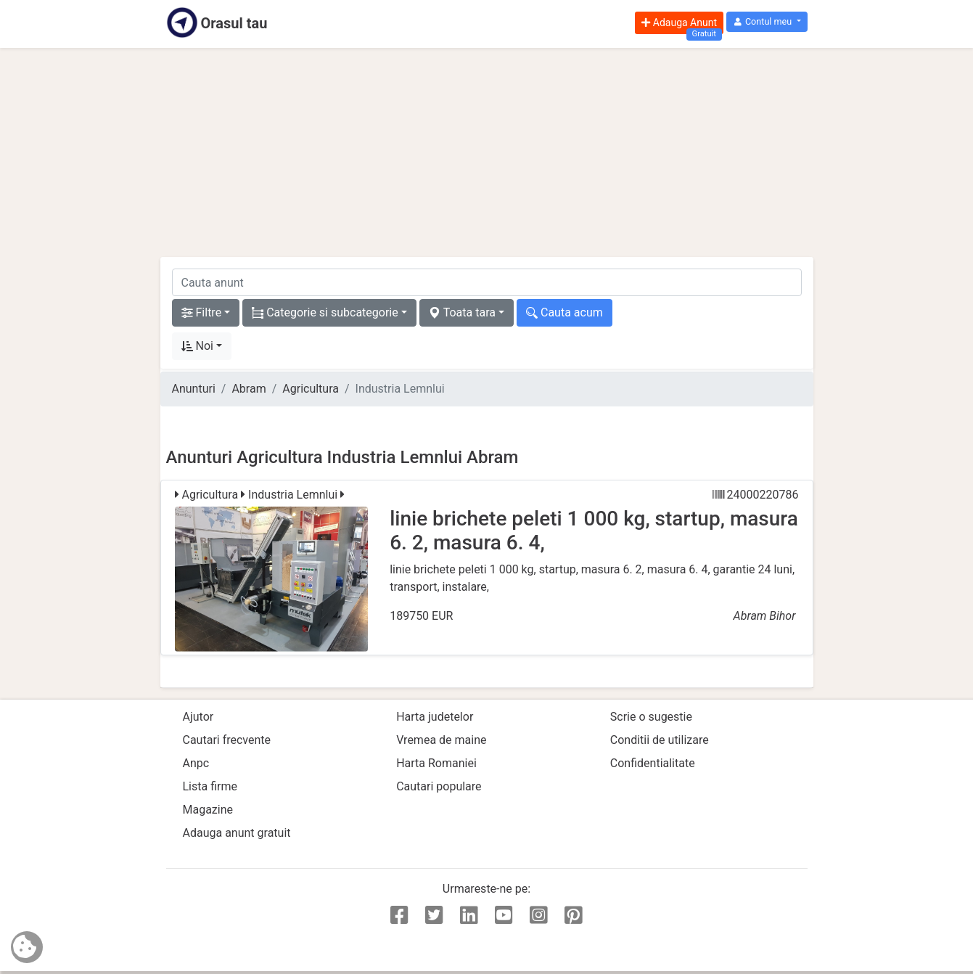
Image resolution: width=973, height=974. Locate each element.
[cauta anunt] (487, 282)
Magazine (208, 810)
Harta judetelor (434, 717)
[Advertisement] (486, 152)
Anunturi (193, 389)
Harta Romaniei (436, 763)
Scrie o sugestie (651, 717)
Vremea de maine (441, 740)
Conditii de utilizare (659, 740)
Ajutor (198, 717)
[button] (766, 22)
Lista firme (210, 786)
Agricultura (310, 389)
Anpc (196, 763)
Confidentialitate (652, 763)
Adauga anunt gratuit (237, 833)
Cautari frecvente (227, 740)
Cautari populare (438, 786)
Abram (248, 389)
